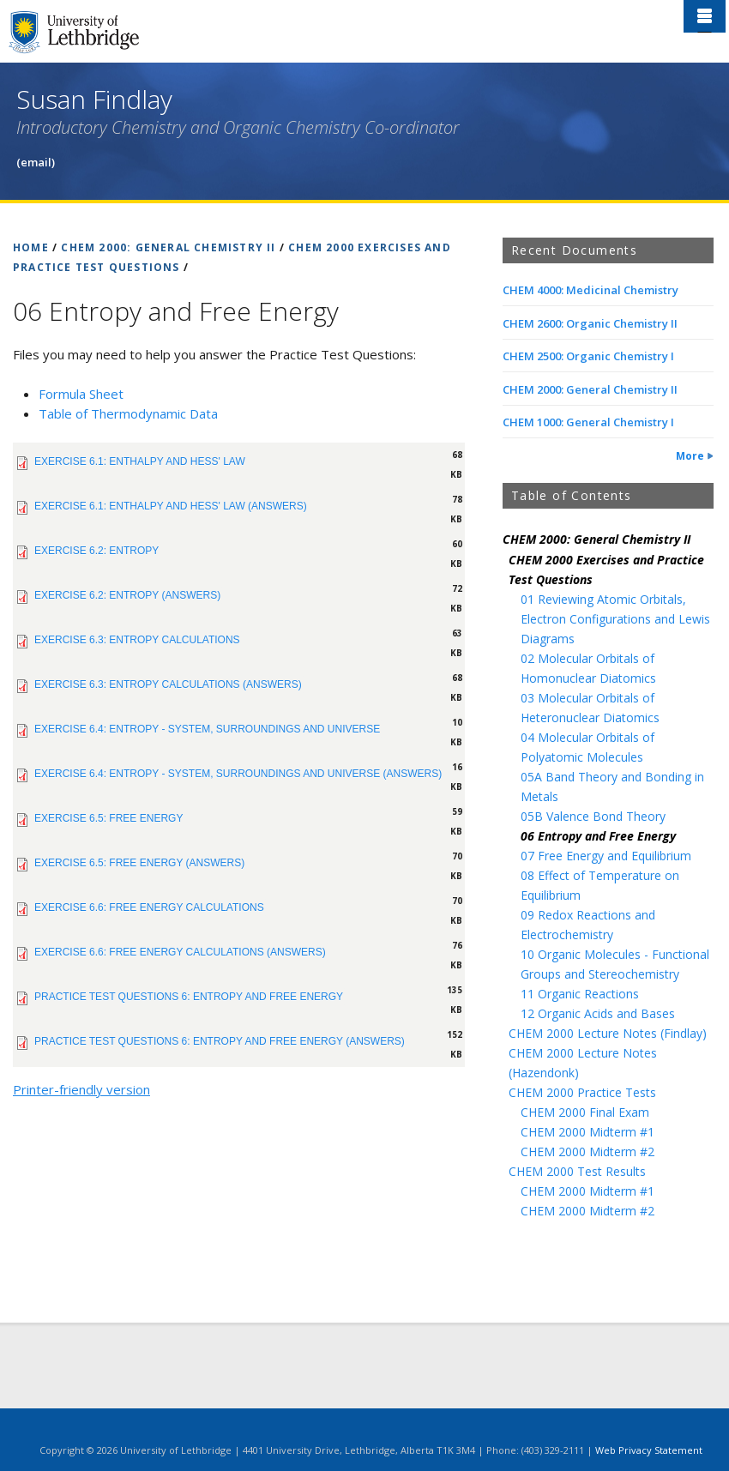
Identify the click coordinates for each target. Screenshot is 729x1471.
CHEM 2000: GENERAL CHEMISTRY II (168, 247)
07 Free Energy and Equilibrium (606, 855)
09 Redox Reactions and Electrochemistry (588, 925)
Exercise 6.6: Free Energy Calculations (149, 907)
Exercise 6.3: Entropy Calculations (137, 640)
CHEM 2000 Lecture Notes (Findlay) (608, 1033)
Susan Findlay (94, 99)
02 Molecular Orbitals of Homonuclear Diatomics (588, 668)
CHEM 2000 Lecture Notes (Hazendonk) (583, 1063)
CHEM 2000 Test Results (577, 1171)
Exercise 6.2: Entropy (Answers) (127, 595)
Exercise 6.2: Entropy (96, 551)
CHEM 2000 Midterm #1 (587, 1132)
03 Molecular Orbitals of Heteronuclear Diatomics (590, 708)
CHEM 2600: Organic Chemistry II (590, 323)
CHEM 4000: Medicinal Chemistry (590, 290)
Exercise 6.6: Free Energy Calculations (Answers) (180, 952)
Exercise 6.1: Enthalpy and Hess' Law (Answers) (170, 506)
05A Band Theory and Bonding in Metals (612, 787)
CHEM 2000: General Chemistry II (590, 389)
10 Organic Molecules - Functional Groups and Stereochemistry (615, 964)
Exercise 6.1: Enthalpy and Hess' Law (139, 461)
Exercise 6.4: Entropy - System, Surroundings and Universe (207, 729)
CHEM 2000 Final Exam (585, 1112)
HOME (31, 247)
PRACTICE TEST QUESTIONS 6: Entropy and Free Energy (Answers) (219, 1041)
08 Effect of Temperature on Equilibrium (600, 885)
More (690, 456)
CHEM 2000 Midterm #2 (587, 1151)
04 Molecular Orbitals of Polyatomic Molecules (587, 747)
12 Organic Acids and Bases (598, 1013)
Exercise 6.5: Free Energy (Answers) (139, 863)
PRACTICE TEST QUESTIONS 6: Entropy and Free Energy (188, 997)
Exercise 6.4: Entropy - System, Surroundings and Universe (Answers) (238, 774)
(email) (35, 162)
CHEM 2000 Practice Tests (582, 1092)
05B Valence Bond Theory (593, 816)
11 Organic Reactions (580, 994)
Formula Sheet (81, 393)
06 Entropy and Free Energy (598, 836)
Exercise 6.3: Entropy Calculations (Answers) (168, 684)
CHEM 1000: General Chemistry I (588, 422)
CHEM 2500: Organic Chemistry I (588, 356)
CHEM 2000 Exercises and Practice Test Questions (606, 570)
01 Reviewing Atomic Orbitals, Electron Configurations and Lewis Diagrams (615, 619)
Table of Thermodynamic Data (128, 413)
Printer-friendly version (81, 1089)
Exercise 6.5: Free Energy (108, 818)
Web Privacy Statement (648, 1450)
